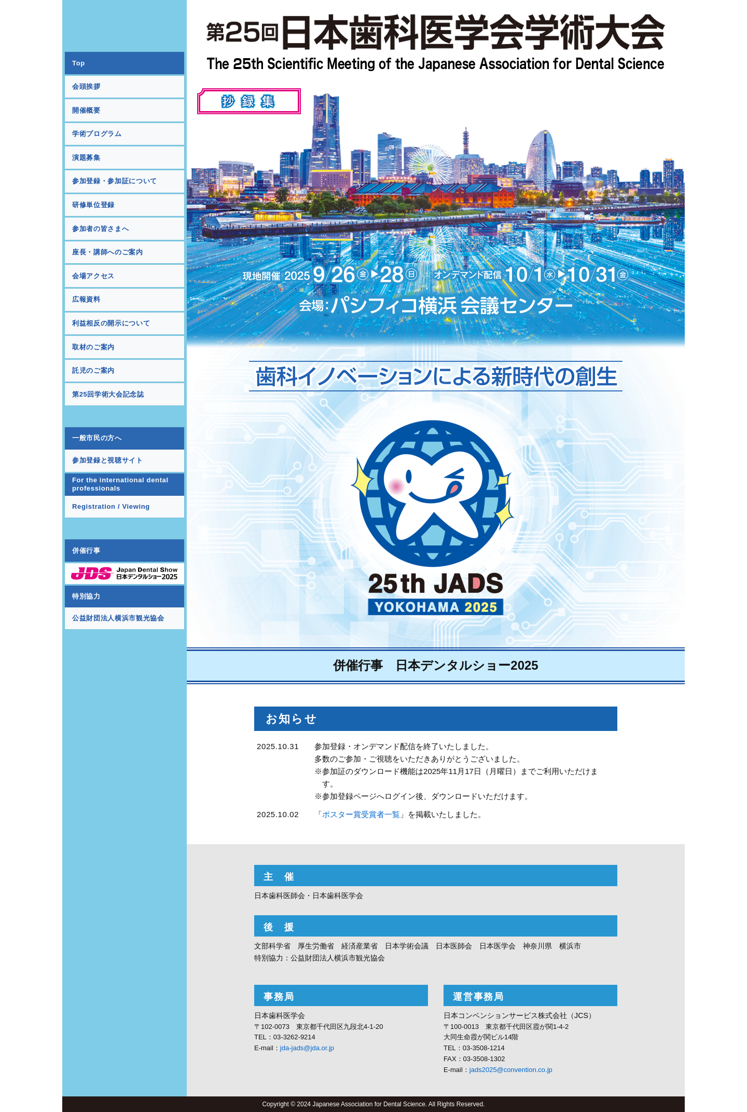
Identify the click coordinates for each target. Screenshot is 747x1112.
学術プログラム (97, 134)
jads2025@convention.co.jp (510, 1070)
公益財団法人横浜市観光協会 (118, 618)
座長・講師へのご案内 (107, 252)
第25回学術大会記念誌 (108, 394)
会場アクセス (93, 276)
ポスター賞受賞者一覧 (361, 814)
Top (78, 63)
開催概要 (86, 110)
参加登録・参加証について (114, 181)
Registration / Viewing (111, 506)
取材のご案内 (93, 347)
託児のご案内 (93, 370)
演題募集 (86, 157)
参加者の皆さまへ (100, 229)
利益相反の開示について (111, 323)
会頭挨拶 (86, 86)
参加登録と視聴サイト (107, 460)
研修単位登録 (93, 205)
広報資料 (86, 299)
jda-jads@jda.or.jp (307, 1048)
